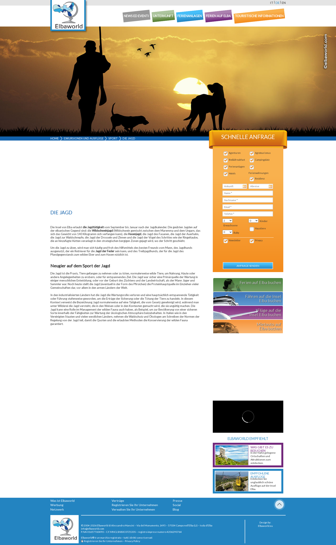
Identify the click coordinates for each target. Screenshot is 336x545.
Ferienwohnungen (258, 173)
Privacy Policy (132, 540)
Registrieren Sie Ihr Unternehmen (135, 505)
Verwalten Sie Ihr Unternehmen (133, 509)
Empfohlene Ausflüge (259, 475)
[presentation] (245, 250)
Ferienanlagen (237, 166)
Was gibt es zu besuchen (261, 449)
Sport (113, 138)
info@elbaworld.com (92, 528)
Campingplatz (262, 159)
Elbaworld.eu (265, 525)
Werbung (56, 505)
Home (54, 138)
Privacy (258, 240)
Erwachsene (231, 225)
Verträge (118, 500)
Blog (176, 509)
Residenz (260, 178)
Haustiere (260, 228)
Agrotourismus (263, 153)
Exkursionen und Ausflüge (84, 138)
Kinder (264, 221)
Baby (236, 232)
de (278, 2)
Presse (177, 500)
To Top (279, 504)
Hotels (232, 173)
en (284, 2)
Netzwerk (57, 509)
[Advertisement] (125, 176)
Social (177, 505)
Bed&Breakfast (237, 159)
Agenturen (235, 153)
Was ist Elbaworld (62, 500)
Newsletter (235, 240)
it (271, 2)
